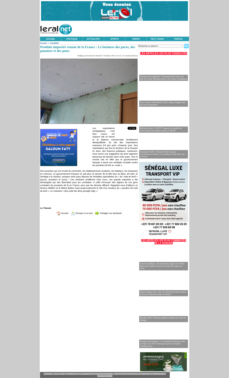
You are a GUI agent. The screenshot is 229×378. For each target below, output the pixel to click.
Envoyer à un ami (82, 213)
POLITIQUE (71, 39)
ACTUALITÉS (93, 39)
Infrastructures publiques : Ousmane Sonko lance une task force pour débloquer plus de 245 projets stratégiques (163, 77)
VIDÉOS (136, 39)
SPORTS (114, 39)
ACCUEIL (50, 39)
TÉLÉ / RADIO (157, 39)
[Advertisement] (136, 28)
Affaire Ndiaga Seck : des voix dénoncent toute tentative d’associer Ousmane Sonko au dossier (163, 293)
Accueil (43, 43)
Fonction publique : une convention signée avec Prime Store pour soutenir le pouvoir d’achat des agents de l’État (162, 266)
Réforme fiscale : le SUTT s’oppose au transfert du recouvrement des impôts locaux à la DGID (161, 129)
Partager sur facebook (108, 213)
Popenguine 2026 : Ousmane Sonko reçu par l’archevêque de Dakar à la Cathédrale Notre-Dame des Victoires (162, 154)
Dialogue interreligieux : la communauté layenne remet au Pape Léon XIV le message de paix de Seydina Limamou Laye (162, 343)
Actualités (54, 43)
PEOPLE (178, 39)
